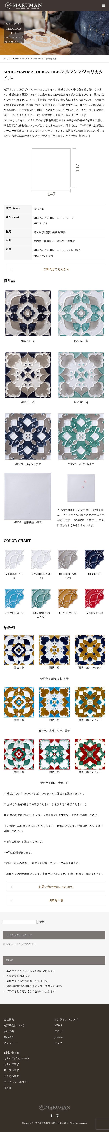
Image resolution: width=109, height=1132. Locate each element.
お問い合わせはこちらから (56, 886)
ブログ (58, 1031)
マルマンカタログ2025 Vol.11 (19, 944)
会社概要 (9, 1031)
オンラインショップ (66, 1019)
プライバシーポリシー (16, 1082)
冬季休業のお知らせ (18, 976)
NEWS (58, 1025)
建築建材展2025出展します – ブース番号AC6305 (33, 986)
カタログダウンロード (16, 1058)
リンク (58, 1043)
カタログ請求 (11, 1064)
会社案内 (9, 1019)
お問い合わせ (11, 1052)
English (8, 1088)
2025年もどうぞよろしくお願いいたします (30, 991)
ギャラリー (10, 1043)
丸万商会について (14, 1025)
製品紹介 (9, 1037)
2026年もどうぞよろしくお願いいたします (30, 970)
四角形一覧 (56, 900)
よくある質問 (11, 1076)
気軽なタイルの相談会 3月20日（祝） (28, 981)
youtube (58, 1037)
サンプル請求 (11, 1070)
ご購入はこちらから (56, 269)
